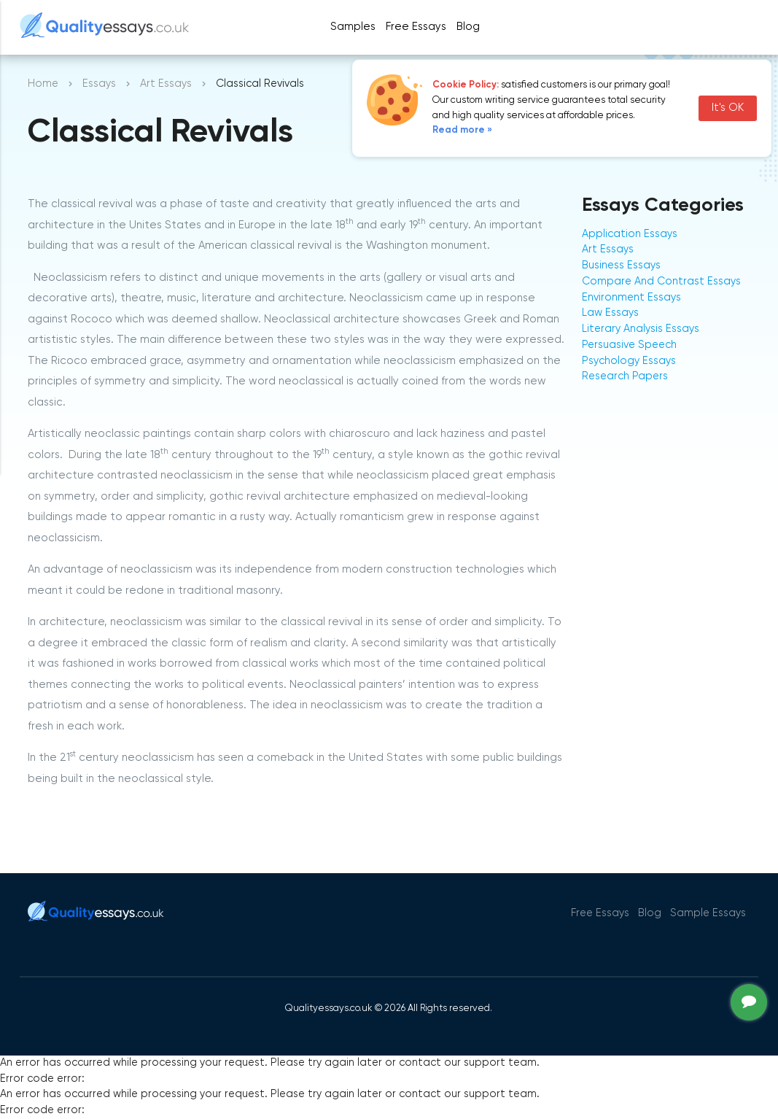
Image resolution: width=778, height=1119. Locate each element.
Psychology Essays (629, 361)
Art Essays (166, 84)
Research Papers (625, 376)
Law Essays (610, 313)
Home (43, 84)
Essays (99, 84)
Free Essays (416, 26)
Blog (468, 26)
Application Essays (629, 234)
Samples (353, 26)
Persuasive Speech (629, 345)
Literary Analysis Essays (640, 329)
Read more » (462, 130)
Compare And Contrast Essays (661, 281)
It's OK (728, 108)
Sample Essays (708, 913)
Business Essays (621, 265)
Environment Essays (631, 298)
